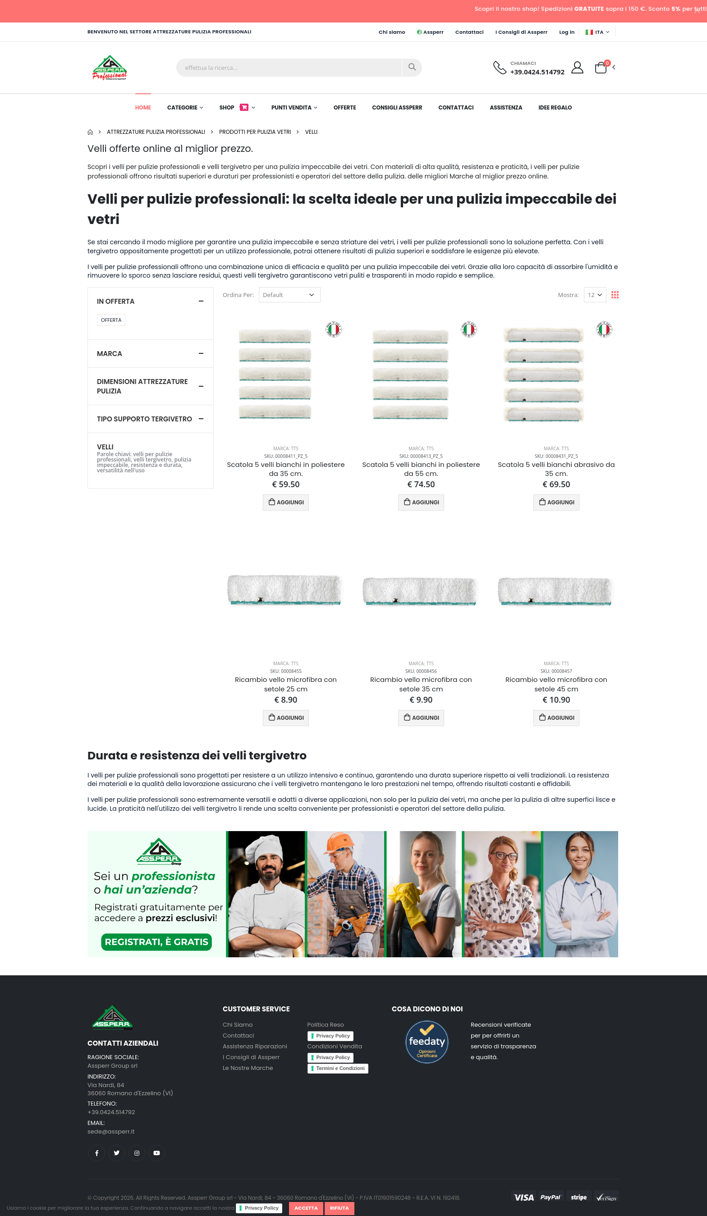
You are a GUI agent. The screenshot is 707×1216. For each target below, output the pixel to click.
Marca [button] (109, 353)
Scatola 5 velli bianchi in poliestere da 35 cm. (285, 469)
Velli (311, 132)
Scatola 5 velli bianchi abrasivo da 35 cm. (556, 469)
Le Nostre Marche (248, 1068)
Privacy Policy (262, 1208)
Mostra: (568, 295)
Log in (566, 32)
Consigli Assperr (397, 107)
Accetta (306, 1207)
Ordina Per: (238, 295)
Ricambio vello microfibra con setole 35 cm (421, 684)
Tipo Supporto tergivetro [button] (144, 419)
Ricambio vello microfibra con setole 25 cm (286, 684)
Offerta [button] (111, 320)
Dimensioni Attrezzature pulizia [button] (142, 386)
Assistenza (506, 107)
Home (143, 107)
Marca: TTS (285, 448)
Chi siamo (392, 32)
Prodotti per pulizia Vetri (255, 132)
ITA (595, 32)
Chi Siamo (237, 1024)
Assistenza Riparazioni (255, 1046)
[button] (601, 67)
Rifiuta (339, 1207)
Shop (234, 107)
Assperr (430, 32)
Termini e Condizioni (341, 1068)
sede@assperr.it (110, 1131)
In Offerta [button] (115, 301)
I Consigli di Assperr (522, 32)
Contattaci (469, 32)
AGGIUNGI (286, 502)
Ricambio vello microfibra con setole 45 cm (556, 684)
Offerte (345, 107)
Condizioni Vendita (335, 1046)
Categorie (182, 107)
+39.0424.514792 (537, 71)
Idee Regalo (555, 107)
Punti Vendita (291, 107)
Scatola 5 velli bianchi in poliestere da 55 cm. (421, 469)
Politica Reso (326, 1024)
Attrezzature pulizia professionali (156, 132)
